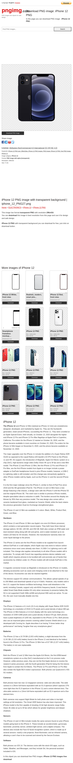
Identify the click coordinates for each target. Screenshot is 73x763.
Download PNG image (13, 133)
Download (11, 303)
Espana (17, 3)
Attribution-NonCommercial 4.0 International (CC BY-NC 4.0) (33, 148)
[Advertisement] (36, 48)
